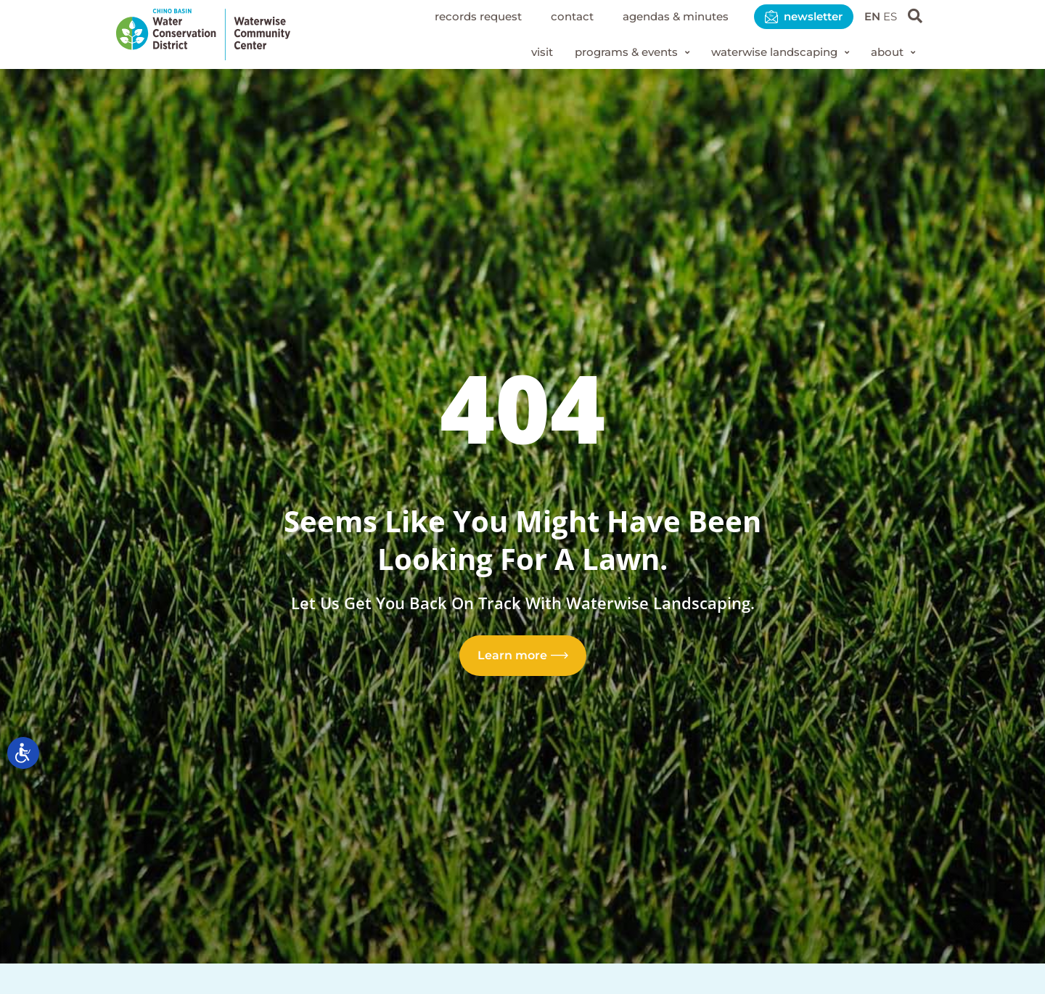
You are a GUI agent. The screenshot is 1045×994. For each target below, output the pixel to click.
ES (889, 16)
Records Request (453, 16)
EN (870, 16)
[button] (614, 53)
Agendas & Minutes (662, 16)
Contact (552, 16)
